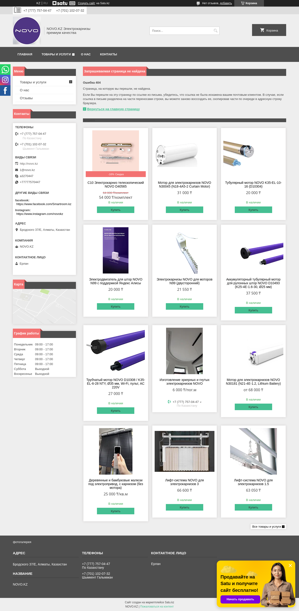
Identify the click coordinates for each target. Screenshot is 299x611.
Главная (25, 54)
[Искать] (215, 31)
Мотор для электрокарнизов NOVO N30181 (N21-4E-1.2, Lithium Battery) (253, 381)
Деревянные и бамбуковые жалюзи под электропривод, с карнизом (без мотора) (115, 484)
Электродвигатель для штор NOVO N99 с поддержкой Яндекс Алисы (115, 281)
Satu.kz (169, 602)
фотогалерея (22, 542)
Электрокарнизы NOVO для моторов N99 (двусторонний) (185, 281)
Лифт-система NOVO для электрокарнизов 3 (184, 482)
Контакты (108, 54)
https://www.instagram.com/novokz (39, 214)
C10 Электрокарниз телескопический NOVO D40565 (116, 184)
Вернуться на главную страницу (113, 109)
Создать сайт (86, 3)
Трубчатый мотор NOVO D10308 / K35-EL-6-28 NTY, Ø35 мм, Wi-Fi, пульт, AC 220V (115, 383)
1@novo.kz (27, 170)
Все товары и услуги (266, 526)
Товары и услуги (56, 54)
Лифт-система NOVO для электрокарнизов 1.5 (253, 482)
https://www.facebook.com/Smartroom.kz (43, 204)
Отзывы (26, 98)
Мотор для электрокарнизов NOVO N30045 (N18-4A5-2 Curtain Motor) (184, 184)
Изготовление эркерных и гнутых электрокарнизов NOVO (185, 381)
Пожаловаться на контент (157, 606)
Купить (116, 210)
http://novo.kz (29, 163)
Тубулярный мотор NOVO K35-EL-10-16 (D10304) (253, 184)
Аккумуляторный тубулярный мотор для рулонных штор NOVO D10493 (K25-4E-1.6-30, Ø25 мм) (253, 283)
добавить (226, 3)
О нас (86, 54)
